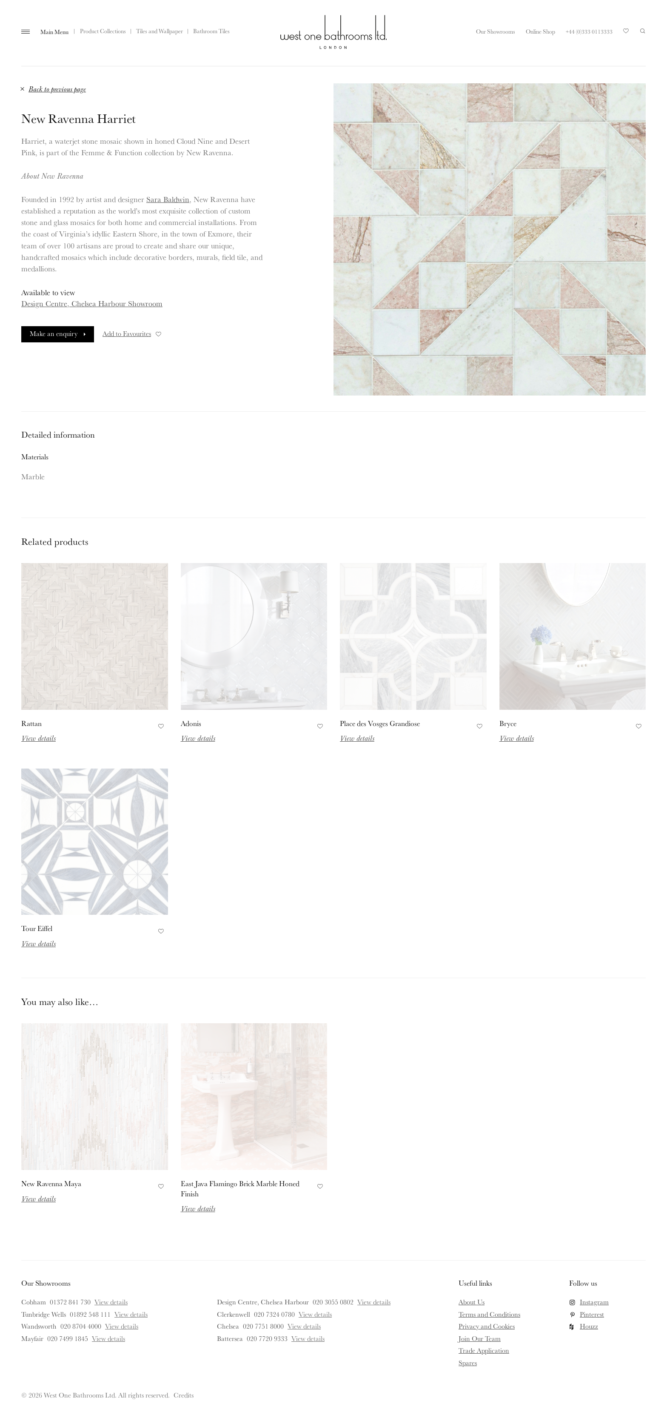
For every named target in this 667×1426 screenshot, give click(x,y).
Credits (184, 1395)
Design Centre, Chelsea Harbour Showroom (91, 303)
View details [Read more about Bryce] (516, 737)
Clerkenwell (233, 1314)
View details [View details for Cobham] (111, 1301)
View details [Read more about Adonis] (198, 737)
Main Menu (54, 32)
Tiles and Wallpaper (159, 31)
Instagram (594, 1301)
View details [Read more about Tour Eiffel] (38, 943)
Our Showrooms (495, 31)
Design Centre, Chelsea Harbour (263, 1301)
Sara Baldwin (167, 199)
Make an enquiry (53, 333)
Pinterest (592, 1314)
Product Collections (103, 31)
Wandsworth (39, 1326)
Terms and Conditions (489, 1314)
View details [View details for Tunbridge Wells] (131, 1314)
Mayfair (32, 1338)
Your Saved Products (626, 33)
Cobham (33, 1301)
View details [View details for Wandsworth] (121, 1326)
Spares (468, 1362)
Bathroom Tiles (211, 31)
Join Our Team (480, 1338)
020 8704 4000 (80, 1326)
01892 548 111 (90, 1314)
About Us (472, 1301)
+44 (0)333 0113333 (589, 31)
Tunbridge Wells (43, 1314)
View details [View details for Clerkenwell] (315, 1314)
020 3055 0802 (333, 1301)
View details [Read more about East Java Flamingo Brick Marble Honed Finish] (198, 1208)
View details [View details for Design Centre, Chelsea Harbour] (374, 1301)
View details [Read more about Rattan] (38, 737)
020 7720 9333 (267, 1338)
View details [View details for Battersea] (308, 1338)
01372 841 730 (70, 1301)
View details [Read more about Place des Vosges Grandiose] (357, 737)
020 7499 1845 (67, 1338)
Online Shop (540, 31)
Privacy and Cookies (487, 1326)
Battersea (230, 1338)
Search (643, 31)
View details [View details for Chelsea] (304, 1326)
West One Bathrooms (333, 32)
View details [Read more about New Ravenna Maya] (38, 1198)
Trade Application (484, 1350)
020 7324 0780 (274, 1314)
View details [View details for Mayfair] (108, 1338)
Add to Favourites (132, 333)
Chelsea (228, 1326)
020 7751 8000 (263, 1326)
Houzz (589, 1326)
